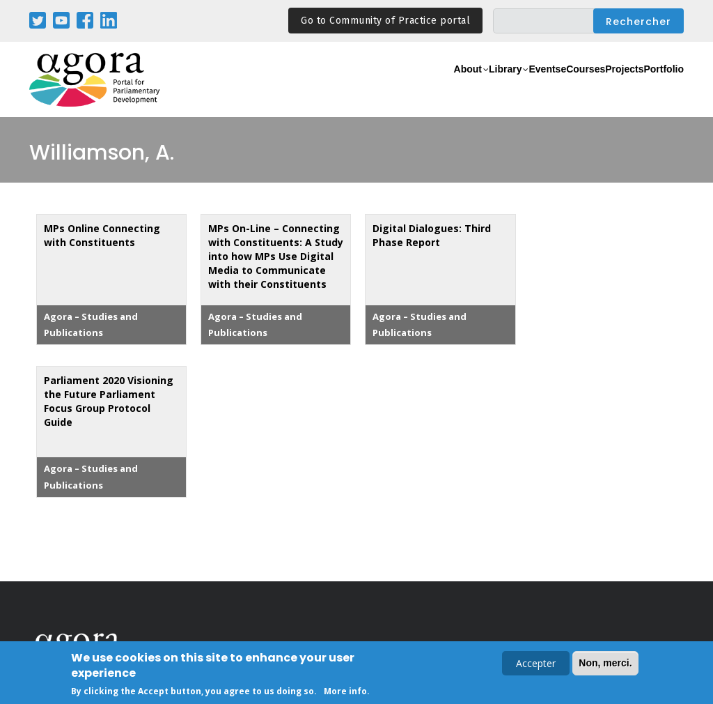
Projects (598, 87)
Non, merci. (605, 664)
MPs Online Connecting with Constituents (102, 235)
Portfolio (655, 87)
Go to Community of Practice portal (385, 20)
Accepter (536, 664)
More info (345, 692)
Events (481, 87)
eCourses (537, 87)
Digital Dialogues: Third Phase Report (432, 235)
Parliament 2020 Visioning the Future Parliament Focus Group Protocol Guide (108, 401)
